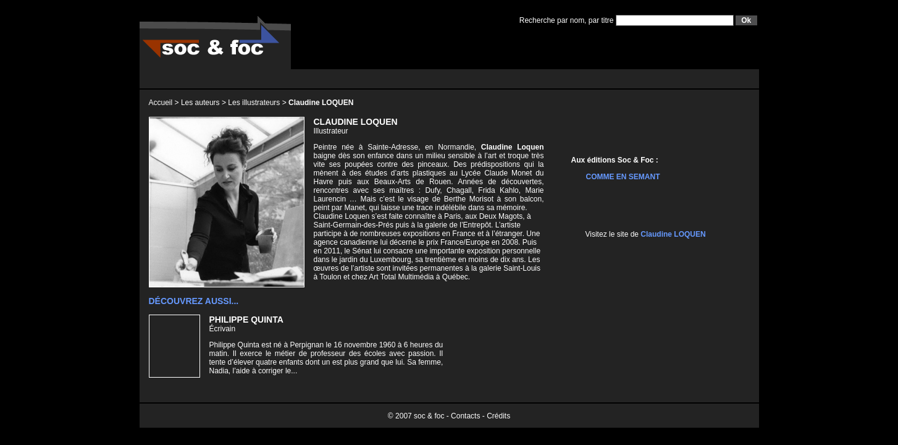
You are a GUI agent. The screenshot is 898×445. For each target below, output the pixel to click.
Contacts (465, 416)
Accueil (161, 102)
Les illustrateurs (254, 102)
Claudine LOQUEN (672, 234)
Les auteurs (200, 102)
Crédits (498, 416)
